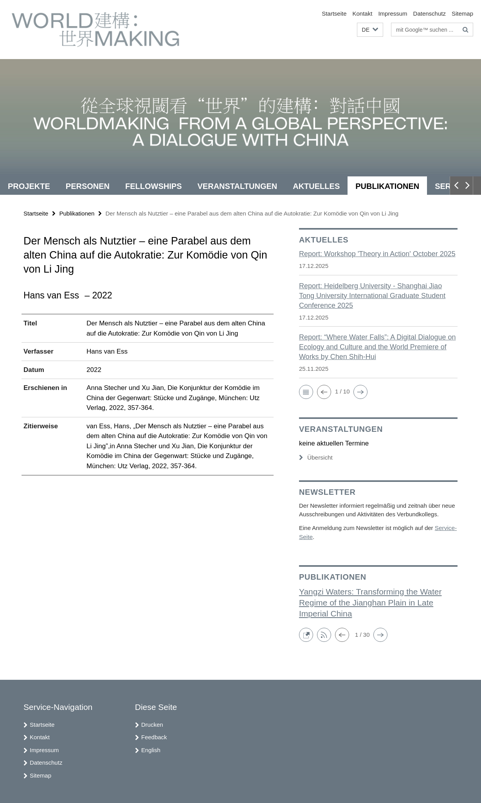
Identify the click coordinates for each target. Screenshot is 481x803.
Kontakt (363, 13)
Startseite (334, 13)
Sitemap (462, 13)
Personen (88, 186)
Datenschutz (429, 13)
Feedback (154, 736)
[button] (370, 30)
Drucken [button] (152, 723)
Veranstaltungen (237, 186)
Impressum (392, 13)
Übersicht (315, 457)
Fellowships (153, 186)
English (150, 749)
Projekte (29, 186)
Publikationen (387, 186)
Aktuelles (316, 186)
